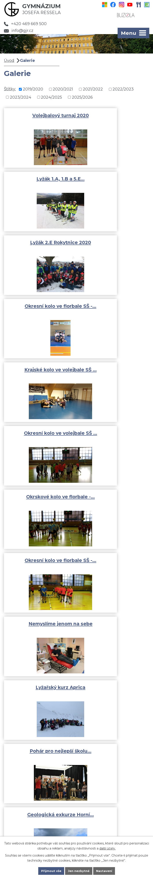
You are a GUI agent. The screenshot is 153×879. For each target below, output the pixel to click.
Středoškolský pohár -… (114, 563)
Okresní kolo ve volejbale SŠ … (114, 245)
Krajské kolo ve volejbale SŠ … (39, 245)
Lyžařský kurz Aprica (114, 371)
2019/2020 (33, 89)
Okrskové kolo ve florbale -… (39, 309)
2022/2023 (123, 89)
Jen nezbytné (78, 871)
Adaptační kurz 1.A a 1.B (39, 626)
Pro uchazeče (24, 813)
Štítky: (10, 89)
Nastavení (105, 871)
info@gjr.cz (18, 30)
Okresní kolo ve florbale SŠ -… (113, 181)
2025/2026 (82, 97)
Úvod (9, 60)
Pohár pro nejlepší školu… (39, 435)
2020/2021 (63, 89)
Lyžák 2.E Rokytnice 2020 (39, 179)
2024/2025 (51, 97)
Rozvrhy (18, 800)
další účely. (107, 848)
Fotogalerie (22, 793)
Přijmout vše (49, 871)
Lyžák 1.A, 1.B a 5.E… (114, 115)
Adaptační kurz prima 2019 (114, 501)
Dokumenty (22, 806)
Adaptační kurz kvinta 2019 (39, 501)
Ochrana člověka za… (39, 563)
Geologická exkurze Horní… (114, 438)
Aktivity (18, 787)
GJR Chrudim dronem (114, 626)
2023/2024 (20, 97)
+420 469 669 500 (25, 23)
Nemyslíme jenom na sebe (39, 374)
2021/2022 (93, 89)
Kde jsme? (116, 833)
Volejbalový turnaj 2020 (39, 115)
